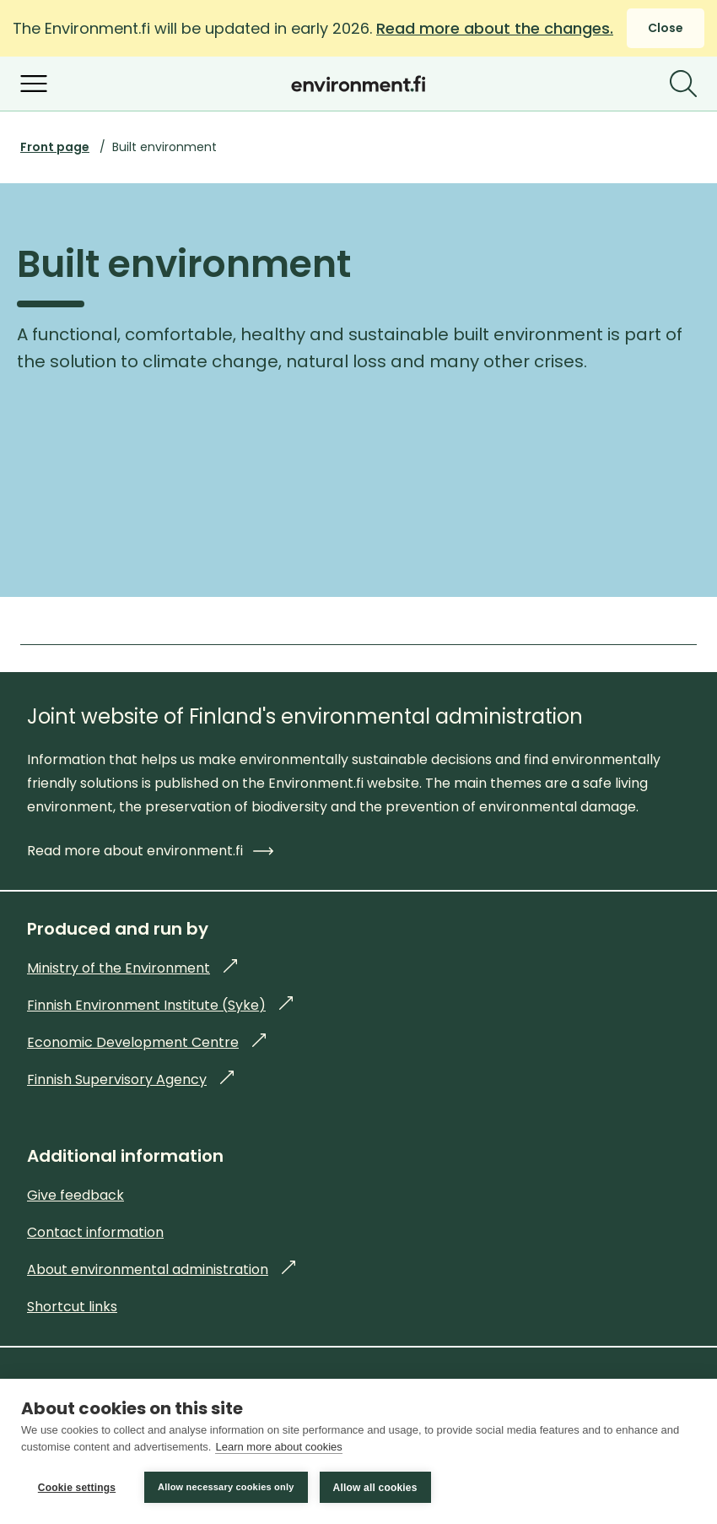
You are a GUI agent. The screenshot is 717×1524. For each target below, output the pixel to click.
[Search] (683, 83)
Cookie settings (77, 1488)
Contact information (95, 1232)
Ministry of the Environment (132, 968)
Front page (54, 146)
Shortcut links (72, 1306)
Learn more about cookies (278, 1446)
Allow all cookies (375, 1488)
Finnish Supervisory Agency (130, 1079)
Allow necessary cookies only (226, 1487)
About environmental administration (161, 1269)
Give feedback (75, 1195)
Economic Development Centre (146, 1042)
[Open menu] (33, 83)
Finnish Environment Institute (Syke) (160, 1005)
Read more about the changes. (494, 28)
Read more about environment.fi (150, 850)
